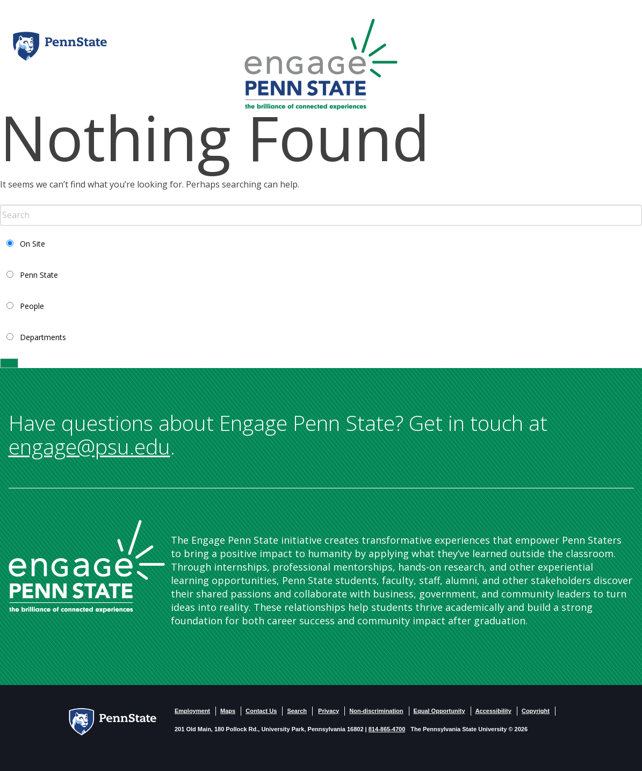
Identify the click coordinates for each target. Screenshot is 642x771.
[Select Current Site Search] (9, 243)
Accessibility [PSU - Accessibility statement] (493, 711)
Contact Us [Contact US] (261, 711)
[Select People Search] (9, 305)
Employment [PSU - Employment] (192, 711)
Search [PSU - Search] (297, 711)
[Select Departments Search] (9, 336)
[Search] (9, 363)
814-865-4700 (387, 729)
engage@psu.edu (89, 446)
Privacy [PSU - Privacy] (328, 711)
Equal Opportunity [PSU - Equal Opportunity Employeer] (439, 711)
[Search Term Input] (321, 215)
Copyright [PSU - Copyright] (536, 711)
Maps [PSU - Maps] (227, 711)
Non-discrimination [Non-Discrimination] (376, 711)
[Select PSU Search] (9, 274)
